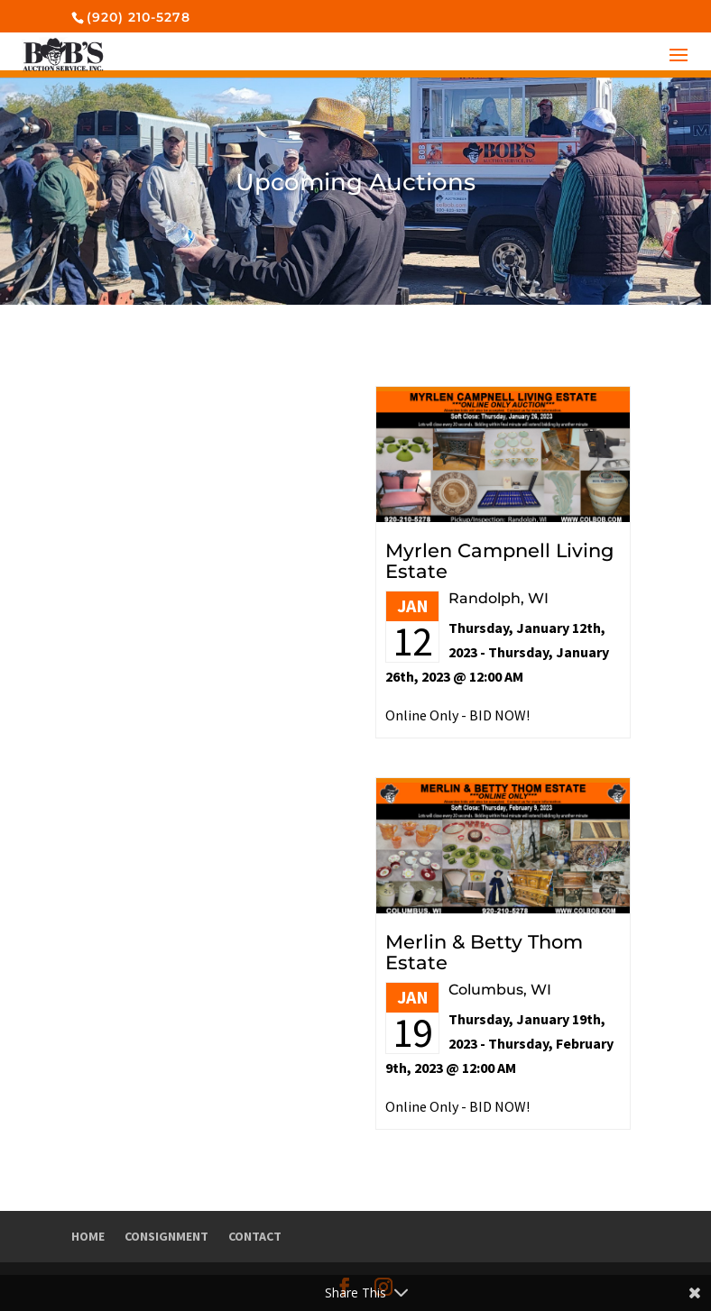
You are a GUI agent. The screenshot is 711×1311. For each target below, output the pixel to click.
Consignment (166, 1236)
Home (88, 1236)
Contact (255, 1236)
